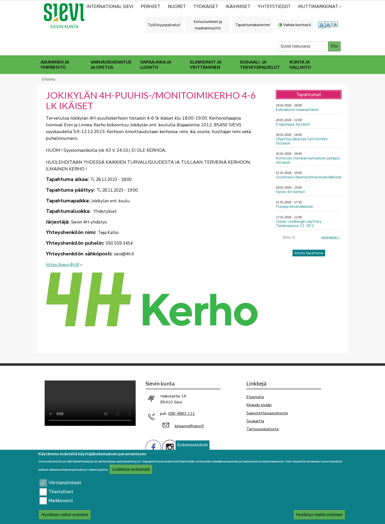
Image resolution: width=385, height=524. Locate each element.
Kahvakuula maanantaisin (297, 109)
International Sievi (110, 6)
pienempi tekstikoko (335, 24)
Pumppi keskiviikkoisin (294, 206)
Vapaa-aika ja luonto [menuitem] (155, 64)
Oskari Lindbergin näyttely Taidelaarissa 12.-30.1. (298, 223)
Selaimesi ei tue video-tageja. (90, 403)
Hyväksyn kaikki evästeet (319, 514)
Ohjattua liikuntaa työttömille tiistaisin (302, 141)
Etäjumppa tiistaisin (293, 124)
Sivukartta (255, 421)
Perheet (150, 6)
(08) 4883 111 (181, 413)
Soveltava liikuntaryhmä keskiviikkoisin (309, 177)
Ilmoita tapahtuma (308, 253)
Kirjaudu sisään (259, 404)
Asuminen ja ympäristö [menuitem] (55, 64)
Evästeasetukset (192, 445)
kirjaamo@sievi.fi (189, 426)
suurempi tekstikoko (321, 24)
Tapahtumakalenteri (252, 24)
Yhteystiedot (274, 6)
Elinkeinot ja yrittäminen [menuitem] (205, 64)
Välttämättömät (65, 483)
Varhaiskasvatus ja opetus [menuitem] (111, 64)
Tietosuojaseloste (262, 429)
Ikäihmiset (238, 6)
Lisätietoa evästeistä (131, 469)
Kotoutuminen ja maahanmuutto (207, 25)
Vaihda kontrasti (297, 24)
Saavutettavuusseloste (267, 413)
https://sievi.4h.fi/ (64, 265)
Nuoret (177, 6)
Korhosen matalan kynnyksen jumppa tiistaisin (308, 160)
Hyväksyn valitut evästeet (64, 514)
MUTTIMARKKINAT (320, 6)
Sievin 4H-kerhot (290, 191)
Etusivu (48, 79)
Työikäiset (205, 6)
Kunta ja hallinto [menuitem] (300, 64)
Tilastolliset (61, 492)
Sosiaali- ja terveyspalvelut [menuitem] (260, 64)
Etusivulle (255, 396)
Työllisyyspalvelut (164, 24)
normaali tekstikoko (328, 24)
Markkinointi (61, 501)
